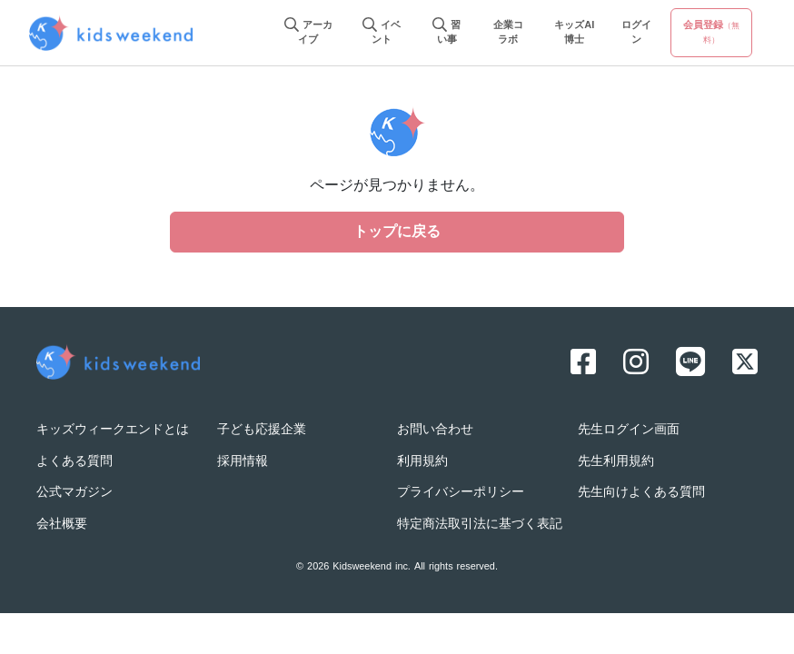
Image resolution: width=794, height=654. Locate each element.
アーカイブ (308, 33)
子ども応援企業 (261, 430)
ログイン (636, 33)
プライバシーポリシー (460, 492)
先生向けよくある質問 (641, 492)
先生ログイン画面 (629, 430)
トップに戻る (397, 232)
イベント (381, 33)
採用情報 (242, 461)
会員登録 (711, 32)
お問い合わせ (435, 430)
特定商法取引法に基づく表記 (479, 524)
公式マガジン (74, 492)
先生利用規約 (616, 461)
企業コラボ (508, 33)
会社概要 (61, 524)
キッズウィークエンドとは (112, 430)
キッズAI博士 (574, 33)
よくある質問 (74, 461)
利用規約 (422, 461)
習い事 (446, 33)
